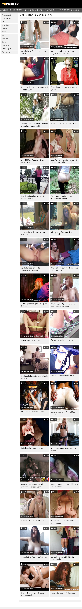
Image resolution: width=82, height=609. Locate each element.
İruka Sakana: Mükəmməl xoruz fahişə (33, 52)
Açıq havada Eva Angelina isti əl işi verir (64, 449)
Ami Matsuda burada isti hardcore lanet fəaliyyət (64, 269)
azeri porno (20, 10)
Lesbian (4, 28)
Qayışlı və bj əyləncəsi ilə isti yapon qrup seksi (32, 197)
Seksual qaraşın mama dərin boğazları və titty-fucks (62, 52)
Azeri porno (6, 52)
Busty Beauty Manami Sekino (32, 412)
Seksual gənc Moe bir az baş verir (34, 557)
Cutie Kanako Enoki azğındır (32, 448)
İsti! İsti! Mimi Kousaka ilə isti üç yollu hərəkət (33, 161)
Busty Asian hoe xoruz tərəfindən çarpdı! (64, 88)
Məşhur (28, 10)
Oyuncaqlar (6, 45)
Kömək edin (75, 10)
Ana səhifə (4, 10)
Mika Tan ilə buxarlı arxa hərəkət (64, 123)
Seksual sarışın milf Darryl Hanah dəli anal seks (64, 485)
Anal (3, 35)
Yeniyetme (5, 25)
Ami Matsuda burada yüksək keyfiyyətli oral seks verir (32, 485)
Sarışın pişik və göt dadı (30, 340)
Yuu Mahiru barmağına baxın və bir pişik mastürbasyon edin (64, 161)
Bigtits (4, 42)
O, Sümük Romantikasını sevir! (33, 520)
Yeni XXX (12, 10)
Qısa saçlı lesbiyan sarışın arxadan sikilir (61, 233)
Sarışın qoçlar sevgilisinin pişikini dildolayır (34, 305)
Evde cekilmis (6, 18)
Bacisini (55, 10)
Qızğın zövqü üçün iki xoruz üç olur (63, 341)
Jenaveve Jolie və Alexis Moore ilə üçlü (64, 413)
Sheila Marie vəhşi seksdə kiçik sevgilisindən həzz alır (63, 522)
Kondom (5, 39)
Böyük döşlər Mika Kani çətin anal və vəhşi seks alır (63, 305)
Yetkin (4, 32)
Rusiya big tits (6, 49)
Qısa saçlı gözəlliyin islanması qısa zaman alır (33, 594)
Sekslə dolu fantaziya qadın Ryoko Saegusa (34, 377)
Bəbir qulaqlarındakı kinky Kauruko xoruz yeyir (61, 197)
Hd (3, 22)
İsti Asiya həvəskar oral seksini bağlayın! (33, 233)
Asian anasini (6, 15)
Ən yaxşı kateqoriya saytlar (42, 10)
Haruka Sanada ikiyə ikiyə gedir (63, 593)
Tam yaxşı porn (65, 10)
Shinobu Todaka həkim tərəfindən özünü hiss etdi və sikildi (34, 124)
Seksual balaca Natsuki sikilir (62, 376)
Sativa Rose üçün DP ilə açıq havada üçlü (62, 558)
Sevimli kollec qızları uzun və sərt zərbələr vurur (34, 88)
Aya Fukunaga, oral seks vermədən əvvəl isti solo (31, 269)
